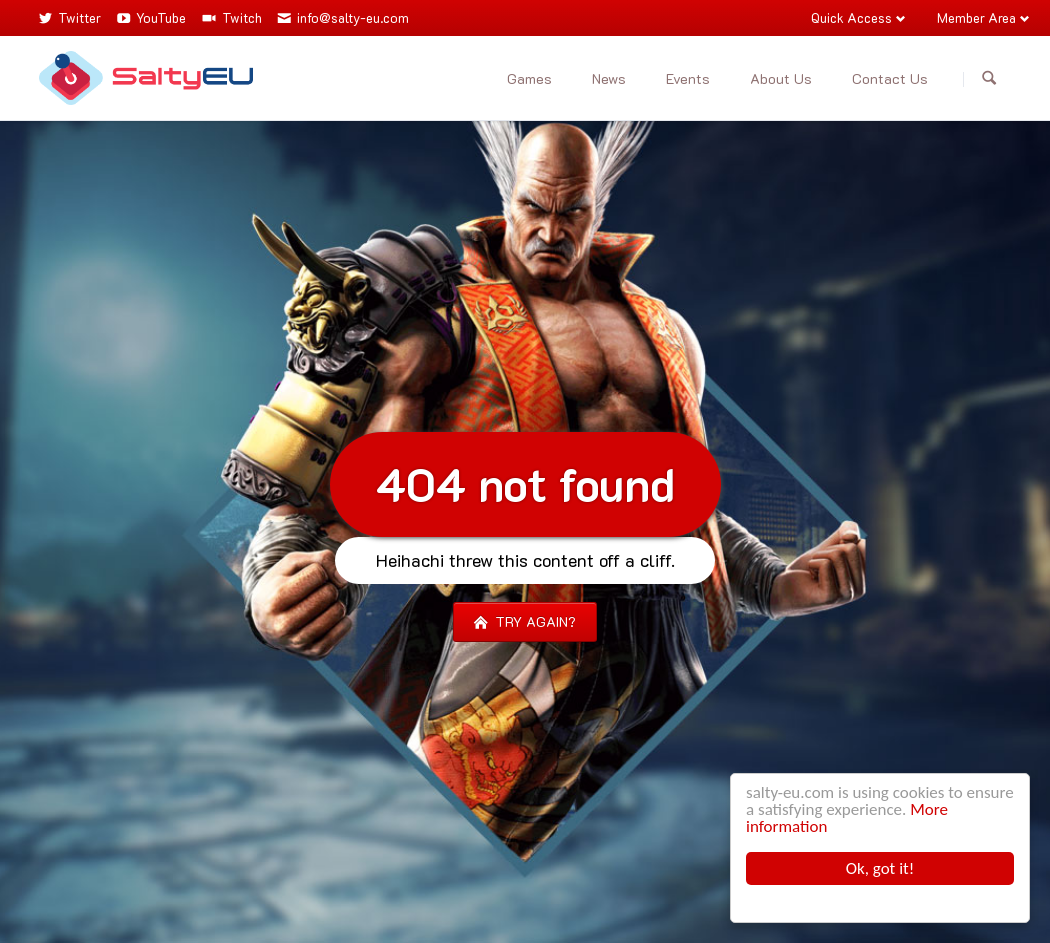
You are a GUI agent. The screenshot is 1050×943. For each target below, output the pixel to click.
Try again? (533, 621)
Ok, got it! (880, 868)
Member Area (976, 17)
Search (989, 79)
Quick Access (851, 17)
